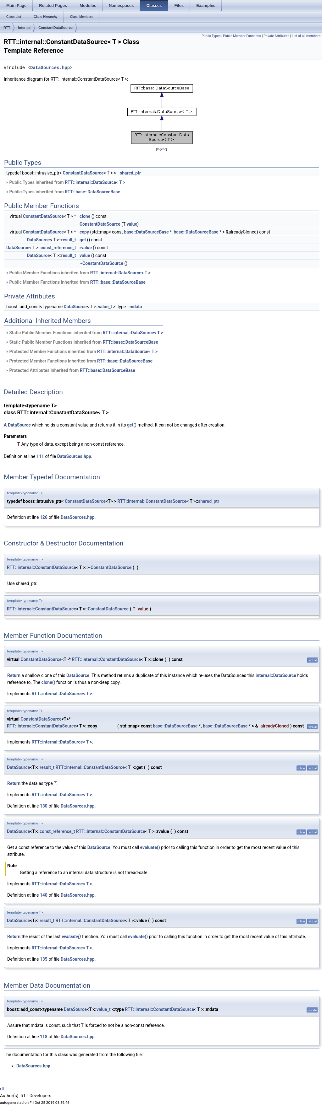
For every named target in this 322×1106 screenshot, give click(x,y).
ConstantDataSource (55, 28)
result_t (68, 239)
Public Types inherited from (65, 182)
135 (43, 959)
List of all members (306, 36)
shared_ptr (130, 172)
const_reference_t (58, 247)
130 (43, 805)
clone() (48, 682)
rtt (2, 1088)
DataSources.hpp (50, 68)
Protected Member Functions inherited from (81, 351)
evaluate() (150, 847)
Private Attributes (276, 36)
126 (43, 517)
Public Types (211, 36)
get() (131, 424)
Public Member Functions (242, 36)
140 (43, 895)
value (132, 224)
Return (13, 675)
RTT (6, 28)
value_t (105, 306)
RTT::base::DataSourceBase (92, 191)
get (83, 239)
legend (161, 149)
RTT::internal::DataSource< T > (95, 182)
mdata (136, 306)
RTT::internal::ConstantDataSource (151, 501)
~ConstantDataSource (101, 263)
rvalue (86, 247)
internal (24, 28)
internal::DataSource (276, 675)
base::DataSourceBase (146, 231)
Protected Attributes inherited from (70, 370)
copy (84, 231)
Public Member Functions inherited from (78, 272)
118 (43, 1036)
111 (40, 456)
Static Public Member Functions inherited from (84, 332)
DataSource (38, 239)
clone (85, 216)
